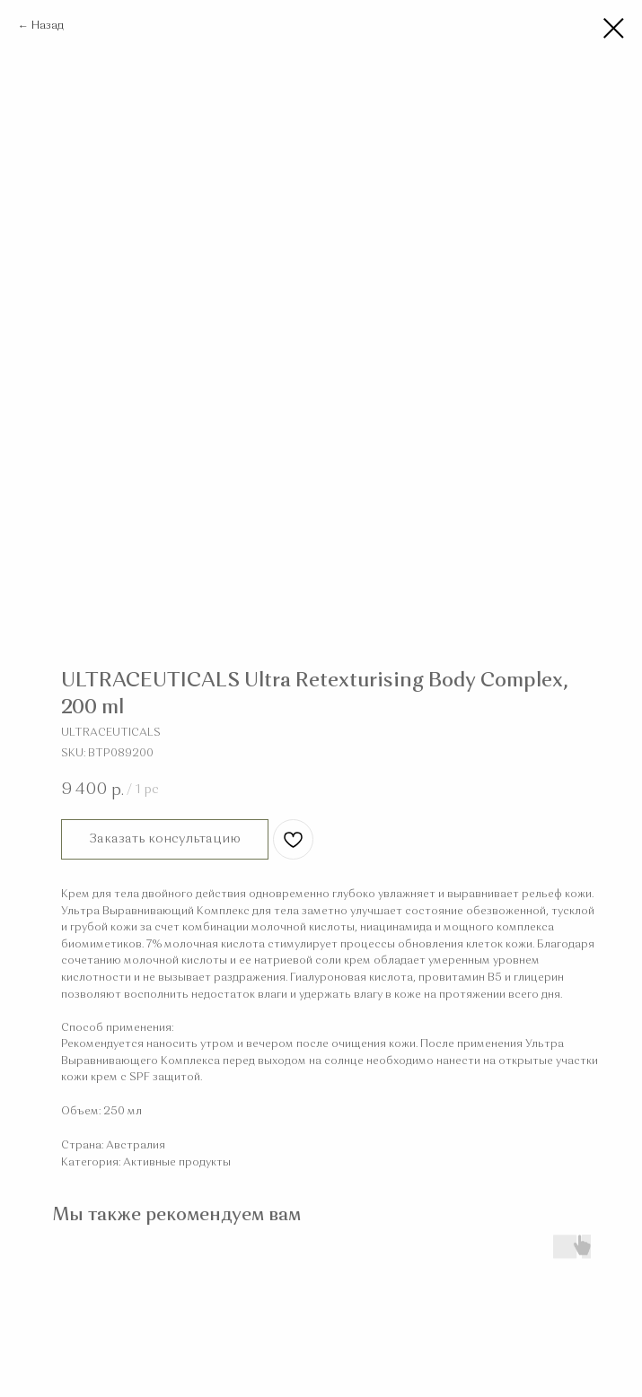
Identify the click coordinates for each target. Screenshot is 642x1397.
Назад (47, 26)
